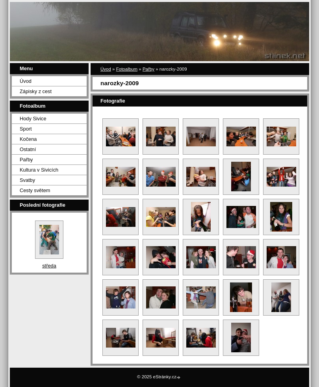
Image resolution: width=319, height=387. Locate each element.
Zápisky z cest (36, 91)
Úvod (26, 81)
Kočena (28, 139)
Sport (26, 129)
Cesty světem (35, 190)
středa (49, 266)
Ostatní (28, 149)
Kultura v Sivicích (39, 170)
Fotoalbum (126, 69)
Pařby (26, 160)
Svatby (27, 180)
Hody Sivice (33, 119)
